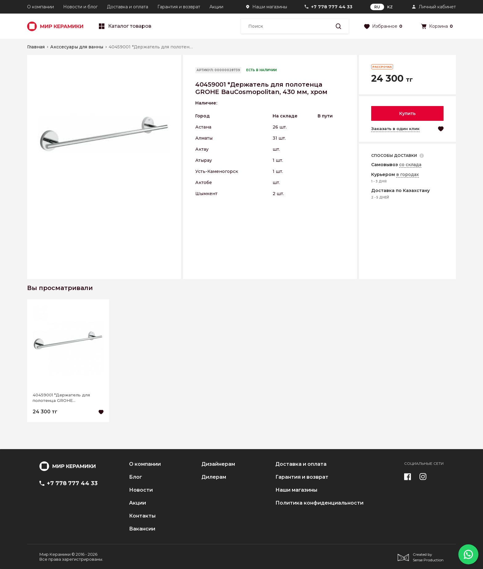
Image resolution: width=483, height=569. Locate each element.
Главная (36, 47)
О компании (40, 7)
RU (377, 7)
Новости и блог (80, 7)
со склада (410, 164)
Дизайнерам (218, 464)
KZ (390, 7)
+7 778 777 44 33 (331, 7)
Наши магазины (269, 7)
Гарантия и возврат (178, 7)
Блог (135, 477)
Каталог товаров (125, 26)
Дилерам (213, 477)
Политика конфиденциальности (319, 503)
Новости (141, 490)
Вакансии (142, 529)
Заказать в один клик (395, 128)
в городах (407, 174)
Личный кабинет (437, 7)
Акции (216, 7)
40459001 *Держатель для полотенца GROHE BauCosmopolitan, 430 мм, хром (66, 397)
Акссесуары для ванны (76, 47)
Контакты (142, 516)
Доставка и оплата (127, 7)
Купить (407, 113)
